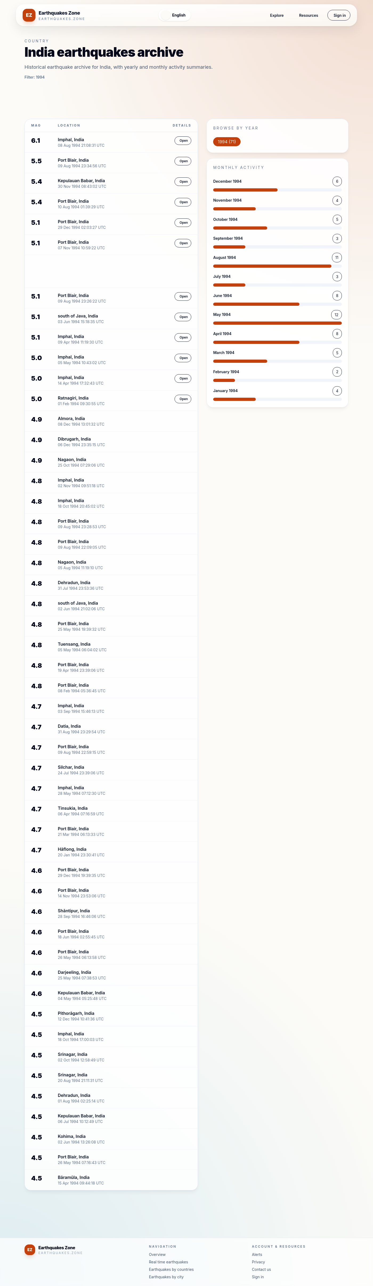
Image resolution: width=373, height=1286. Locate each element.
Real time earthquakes (168, 1262)
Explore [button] (260, 15)
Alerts (257, 1254)
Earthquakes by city (166, 1277)
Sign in (337, 15)
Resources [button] (300, 15)
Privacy (258, 1262)
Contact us (261, 1269)
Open (181, 141)
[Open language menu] (164, 15)
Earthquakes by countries (171, 1269)
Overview (157, 1254)
